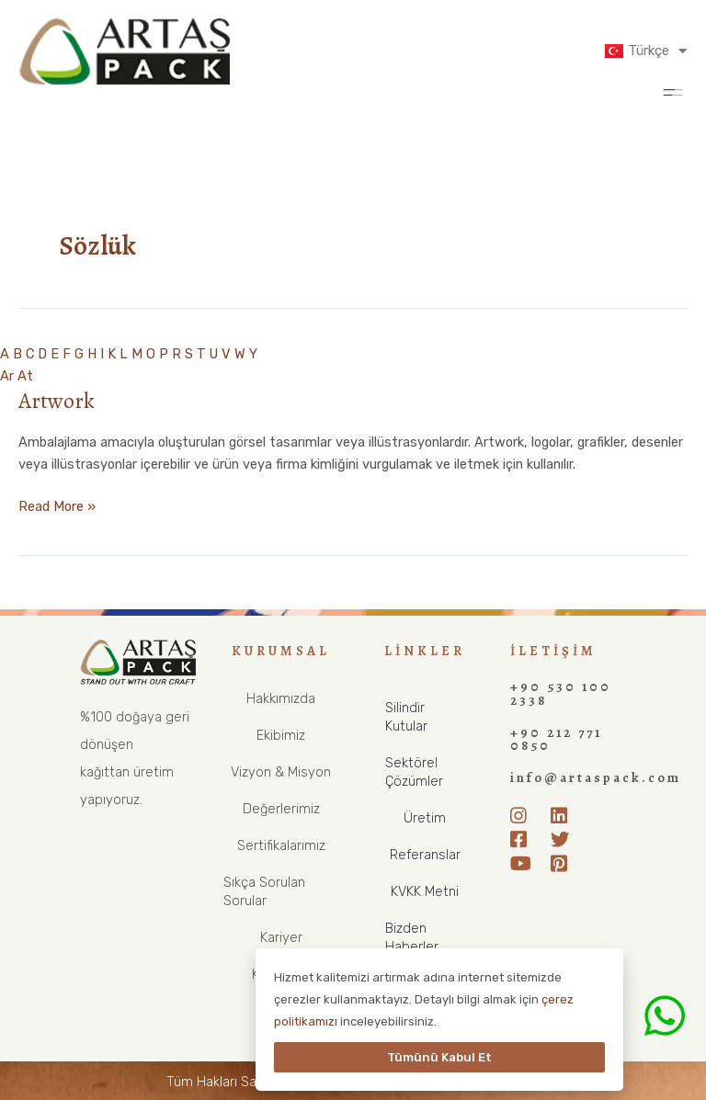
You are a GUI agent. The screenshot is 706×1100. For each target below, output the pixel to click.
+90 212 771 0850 (556, 738)
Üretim (425, 818)
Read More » (57, 505)
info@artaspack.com (594, 776)
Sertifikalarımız (281, 845)
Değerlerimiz (281, 808)
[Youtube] (524, 861)
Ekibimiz (280, 735)
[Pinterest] (564, 861)
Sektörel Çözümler (414, 771)
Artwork (56, 400)
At (25, 376)
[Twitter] (564, 837)
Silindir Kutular (406, 716)
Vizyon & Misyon (281, 772)
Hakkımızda (280, 698)
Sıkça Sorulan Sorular (264, 891)
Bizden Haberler (411, 937)
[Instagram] (524, 813)
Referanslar (425, 854)
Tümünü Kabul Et (439, 1057)
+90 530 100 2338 (560, 693)
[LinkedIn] (564, 813)
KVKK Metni (425, 891)
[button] (672, 90)
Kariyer (281, 937)
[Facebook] (524, 837)
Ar (7, 376)
